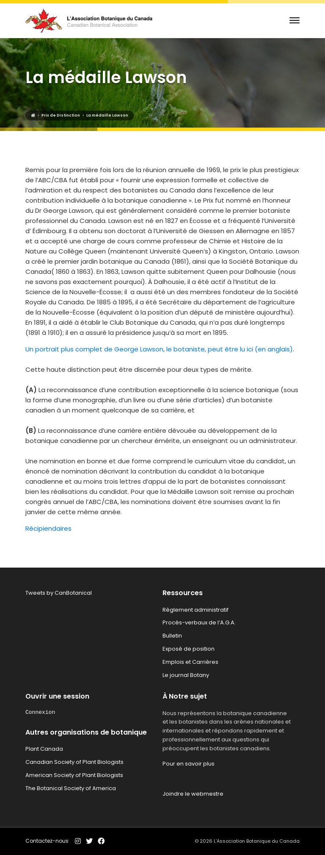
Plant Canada (44, 749)
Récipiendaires (48, 528)
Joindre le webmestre (192, 794)
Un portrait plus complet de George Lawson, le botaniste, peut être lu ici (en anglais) (159, 349)
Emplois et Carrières (190, 662)
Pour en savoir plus (188, 764)
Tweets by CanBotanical (58, 593)
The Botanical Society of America (70, 788)
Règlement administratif (195, 610)
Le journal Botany (185, 675)
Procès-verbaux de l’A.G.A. (199, 622)
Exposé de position (188, 649)
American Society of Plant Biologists (74, 775)
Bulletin (172, 636)
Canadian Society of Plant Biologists (74, 762)
